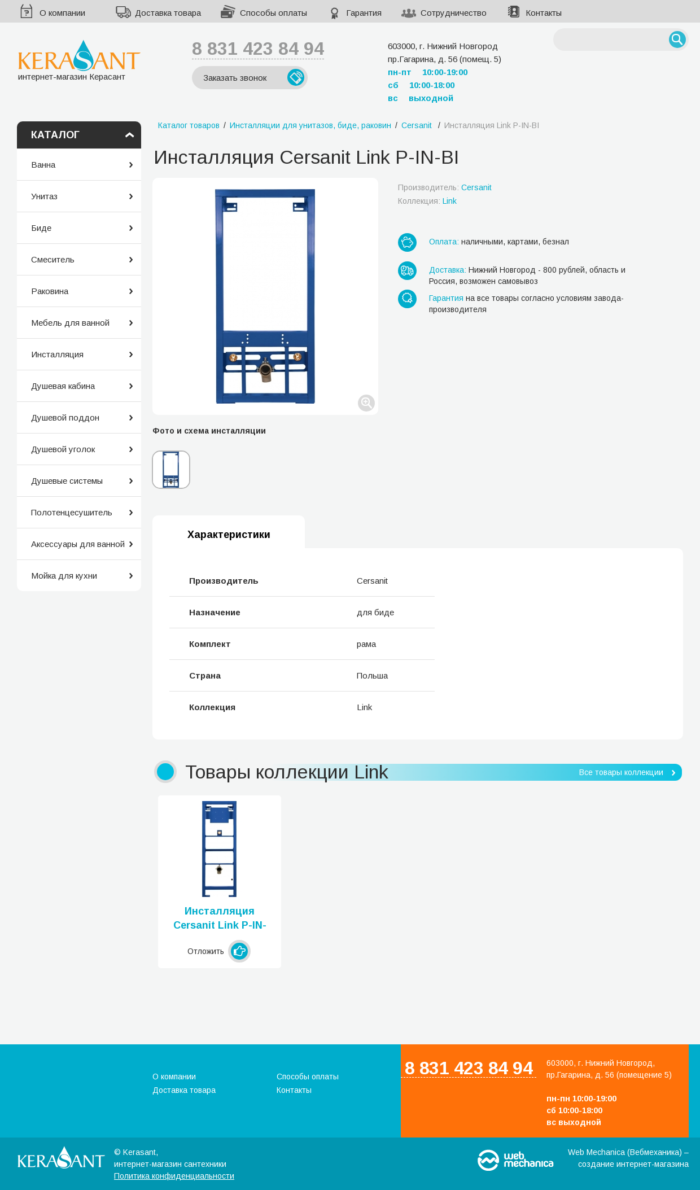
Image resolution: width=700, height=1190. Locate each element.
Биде (41, 228)
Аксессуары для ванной (78, 544)
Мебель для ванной (70, 322)
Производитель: (445, 187)
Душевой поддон (65, 417)
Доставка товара (168, 13)
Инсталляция (57, 354)
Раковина (49, 291)
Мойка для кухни (64, 575)
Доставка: (447, 269)
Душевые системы (67, 480)
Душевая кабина (63, 386)
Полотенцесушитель (71, 512)
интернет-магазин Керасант (79, 60)
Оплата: (444, 241)
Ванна (43, 164)
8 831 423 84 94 (258, 48)
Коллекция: (427, 201)
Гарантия (364, 13)
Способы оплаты (273, 13)
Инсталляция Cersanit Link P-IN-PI (219, 919)
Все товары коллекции (621, 772)
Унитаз (44, 196)
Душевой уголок (63, 449)
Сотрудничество (454, 13)
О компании (62, 13)
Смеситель (53, 259)
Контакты (544, 13)
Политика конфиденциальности (174, 1175)
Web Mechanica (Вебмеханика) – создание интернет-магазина (628, 1158)
